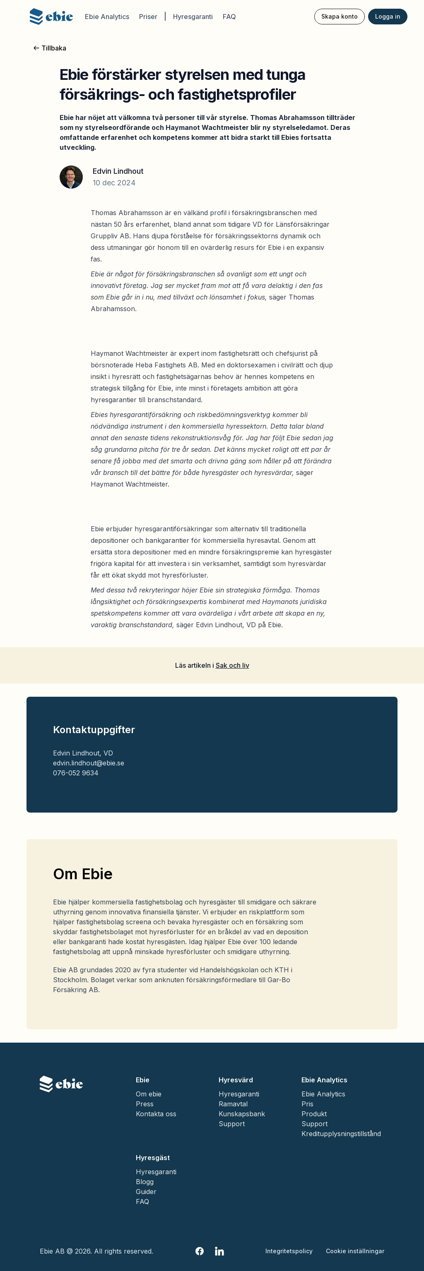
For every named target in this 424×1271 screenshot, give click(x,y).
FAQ (229, 16)
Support (232, 1123)
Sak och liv (232, 665)
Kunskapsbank (242, 1113)
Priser (148, 16)
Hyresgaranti (193, 16)
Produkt (314, 1113)
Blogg (145, 1181)
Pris (307, 1104)
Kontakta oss (156, 1113)
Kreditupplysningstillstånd (341, 1133)
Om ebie (148, 1094)
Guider (146, 1191)
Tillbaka (49, 48)
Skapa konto (339, 16)
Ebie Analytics (107, 16)
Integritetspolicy (289, 1250)
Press (145, 1104)
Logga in (387, 16)
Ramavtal (233, 1104)
